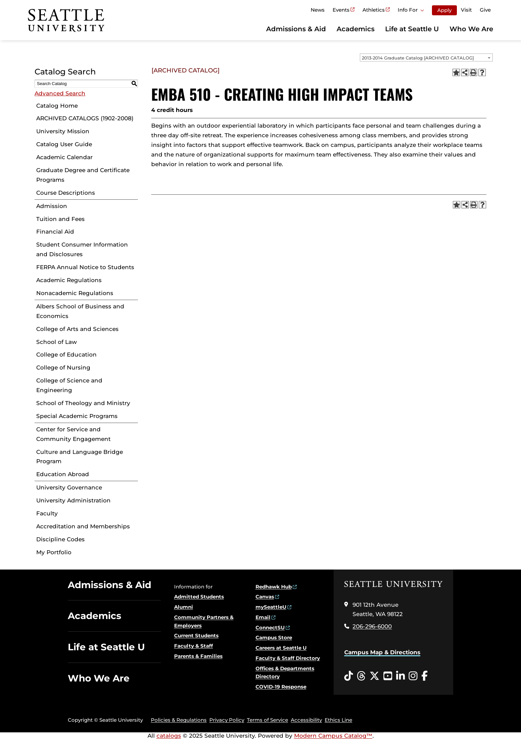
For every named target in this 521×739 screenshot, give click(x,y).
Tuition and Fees (60, 219)
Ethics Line (338, 720)
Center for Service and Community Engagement (73, 434)
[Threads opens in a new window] (361, 676)
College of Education (66, 354)
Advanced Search (60, 93)
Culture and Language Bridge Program (79, 457)
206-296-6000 (372, 626)
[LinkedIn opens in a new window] (400, 676)
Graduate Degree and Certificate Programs (83, 175)
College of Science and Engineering (69, 385)
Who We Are (471, 29)
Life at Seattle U (412, 29)
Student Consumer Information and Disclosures (82, 249)
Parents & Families (198, 656)
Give (485, 10)
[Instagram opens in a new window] (413, 676)
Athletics (374, 10)
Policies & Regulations (179, 720)
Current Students (196, 635)
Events (341, 10)
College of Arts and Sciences (77, 329)
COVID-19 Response (281, 687)
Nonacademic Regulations (74, 293)
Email (263, 617)
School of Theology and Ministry (83, 403)
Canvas (265, 596)
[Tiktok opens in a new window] (348, 676)
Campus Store (274, 637)
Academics (355, 29)
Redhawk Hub (274, 586)
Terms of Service (267, 720)
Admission (51, 206)
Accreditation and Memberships (83, 526)
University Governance (69, 487)
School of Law (56, 342)
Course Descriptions (65, 192)
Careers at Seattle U (281, 648)
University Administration (73, 500)
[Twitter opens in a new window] (374, 676)
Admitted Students (199, 596)
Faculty (47, 513)
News (318, 10)
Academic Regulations (69, 280)
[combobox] (426, 57)
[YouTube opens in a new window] (387, 676)
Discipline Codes (60, 539)
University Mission (62, 131)
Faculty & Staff (193, 646)
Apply (444, 10)
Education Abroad (62, 474)
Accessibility (306, 720)
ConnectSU (270, 627)
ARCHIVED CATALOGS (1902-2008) (85, 118)
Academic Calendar (64, 157)
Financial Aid (55, 231)
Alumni (183, 607)
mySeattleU (271, 607)
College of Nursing (63, 367)
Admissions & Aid (296, 29)
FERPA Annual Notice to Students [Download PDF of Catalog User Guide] (85, 267)
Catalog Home (57, 105)
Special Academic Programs (77, 416)
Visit (466, 10)
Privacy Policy (226, 720)
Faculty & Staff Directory (288, 658)
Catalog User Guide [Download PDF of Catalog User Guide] (64, 144)
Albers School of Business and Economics (80, 311)
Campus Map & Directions (382, 652)
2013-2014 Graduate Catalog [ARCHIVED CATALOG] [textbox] (418, 57)
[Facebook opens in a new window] (424, 676)
